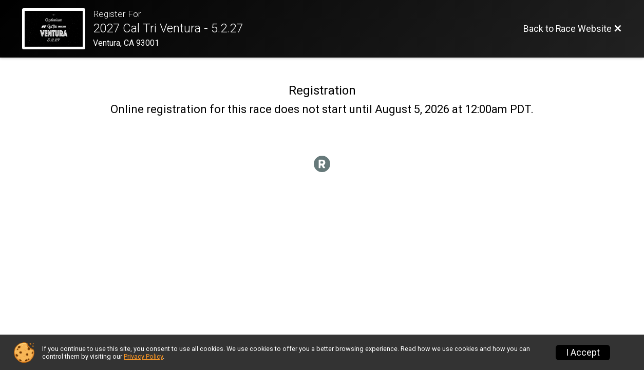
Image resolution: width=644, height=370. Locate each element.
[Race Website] (57, 28)
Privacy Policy (143, 356)
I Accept (583, 352)
